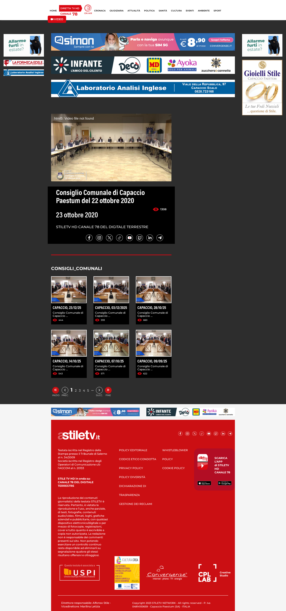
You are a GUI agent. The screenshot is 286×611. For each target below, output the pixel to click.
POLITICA (149, 10)
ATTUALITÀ (134, 10)
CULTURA (176, 10)
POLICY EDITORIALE (133, 450)
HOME (53, 10)
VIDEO (57, 19)
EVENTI (190, 10)
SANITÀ (163, 10)
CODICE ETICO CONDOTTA (137, 459)
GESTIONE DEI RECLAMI (135, 504)
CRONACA (100, 10)
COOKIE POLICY (173, 468)
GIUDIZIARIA (117, 10)
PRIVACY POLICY (131, 468)
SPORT (217, 10)
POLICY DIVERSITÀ (132, 477)
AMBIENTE (204, 10)
